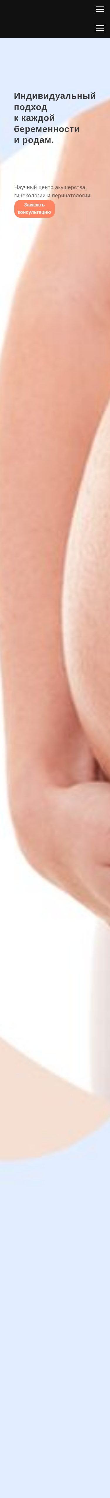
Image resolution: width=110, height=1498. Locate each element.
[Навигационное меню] (100, 9)
